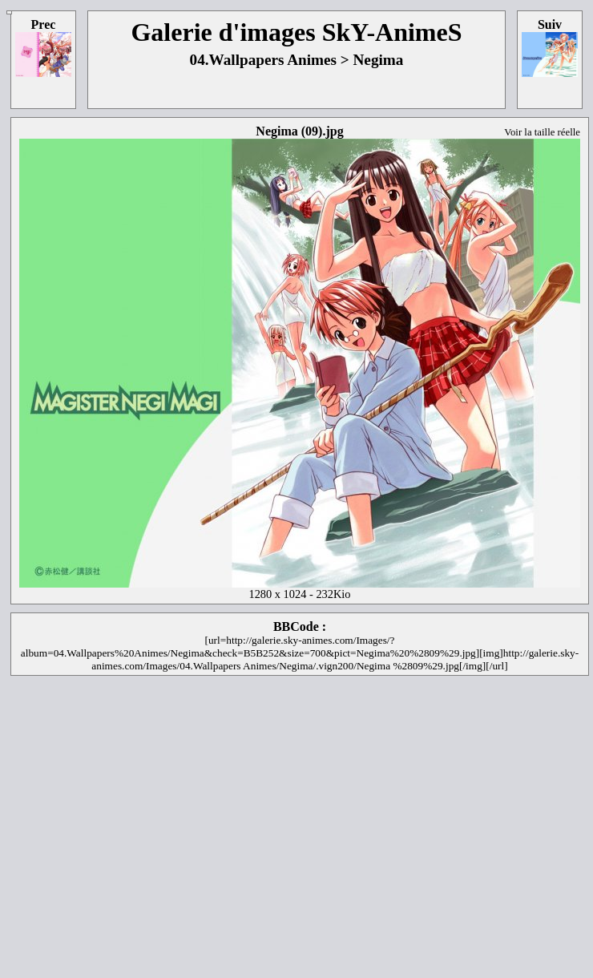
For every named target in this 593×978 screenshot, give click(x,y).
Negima (378, 59)
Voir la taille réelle (542, 132)
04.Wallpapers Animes (263, 59)
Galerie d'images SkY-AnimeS (296, 32)
